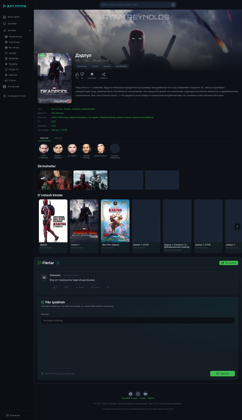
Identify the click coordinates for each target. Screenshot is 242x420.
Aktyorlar (44, 138)
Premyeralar (11, 86)
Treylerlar (11, 64)
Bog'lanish (13, 415)
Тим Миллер (57, 113)
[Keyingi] (237, 226)
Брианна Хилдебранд (143, 117)
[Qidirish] (173, 5)
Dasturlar (11, 75)
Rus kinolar (12, 47)
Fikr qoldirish (228, 263)
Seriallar (10, 53)
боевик (95, 66)
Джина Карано (124, 117)
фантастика (82, 66)
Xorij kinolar (12, 42)
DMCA (151, 398)
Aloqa (142, 398)
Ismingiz (45, 314)
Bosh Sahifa (11, 16)
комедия (106, 66)
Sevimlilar (10, 23)
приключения (121, 66)
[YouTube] (145, 394)
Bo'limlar (17, 30)
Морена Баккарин (78, 117)
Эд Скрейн (93, 117)
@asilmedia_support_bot (163, 409)
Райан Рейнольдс (59, 117)
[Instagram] (138, 394)
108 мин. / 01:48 (100, 60)
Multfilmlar (12, 58)
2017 (77, 60)
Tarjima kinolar (13, 36)
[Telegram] (130, 394)
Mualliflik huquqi (130, 398)
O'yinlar (10, 80)
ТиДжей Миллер (108, 117)
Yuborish (222, 373)
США (86, 60)
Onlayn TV (12, 69)
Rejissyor (58, 138)
